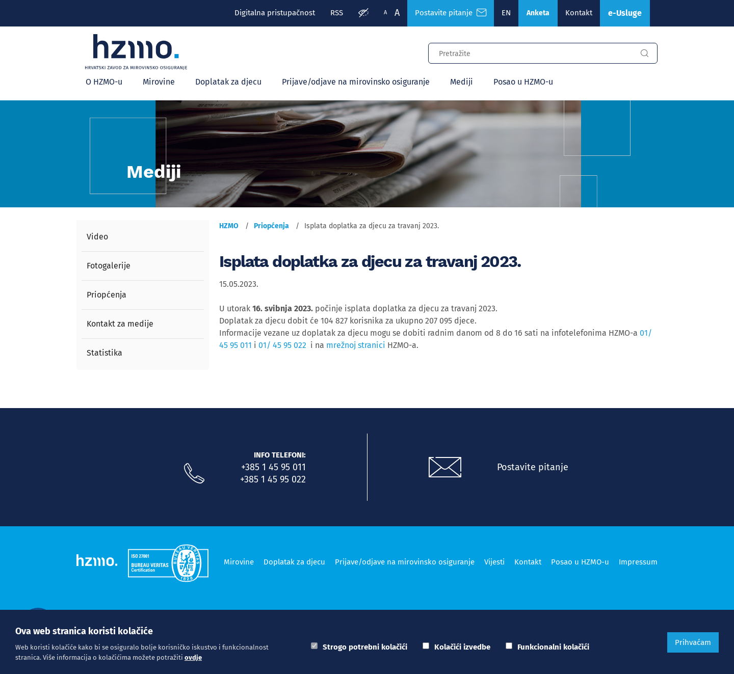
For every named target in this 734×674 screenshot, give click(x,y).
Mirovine (159, 82)
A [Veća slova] (397, 12)
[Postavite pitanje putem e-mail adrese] (445, 467)
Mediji (461, 82)
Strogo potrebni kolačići (365, 647)
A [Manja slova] (385, 12)
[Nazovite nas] (194, 474)
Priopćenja (106, 295)
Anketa (538, 13)
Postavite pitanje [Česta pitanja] (450, 12)
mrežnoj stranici (355, 345)
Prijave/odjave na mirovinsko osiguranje (356, 82)
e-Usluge (625, 13)
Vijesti (494, 562)
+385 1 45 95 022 (273, 479)
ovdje (193, 657)
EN (506, 12)
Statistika (104, 353)
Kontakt (578, 12)
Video (97, 236)
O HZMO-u (104, 82)
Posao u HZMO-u (523, 82)
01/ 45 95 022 (282, 345)
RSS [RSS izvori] (336, 12)
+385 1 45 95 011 (273, 467)
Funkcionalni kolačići (553, 647)
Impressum (638, 562)
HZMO (229, 226)
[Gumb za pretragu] (644, 53)
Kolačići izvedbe (462, 647)
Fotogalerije (108, 266)
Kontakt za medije (120, 324)
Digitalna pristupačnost (274, 12)
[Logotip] (136, 52)
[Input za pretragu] (530, 52)
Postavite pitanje (532, 467)
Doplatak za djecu (228, 82)
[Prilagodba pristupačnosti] (363, 13)
